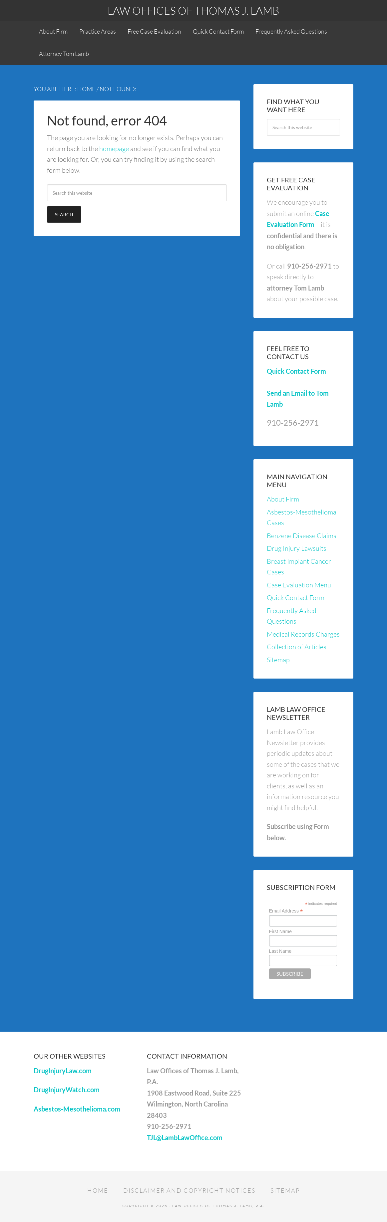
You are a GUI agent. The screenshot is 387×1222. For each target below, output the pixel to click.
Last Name (280, 951)
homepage (114, 148)
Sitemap (278, 660)
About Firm (283, 499)
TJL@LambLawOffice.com (184, 1137)
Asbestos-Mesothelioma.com (77, 1109)
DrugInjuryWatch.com (67, 1090)
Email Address (286, 911)
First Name (280, 931)
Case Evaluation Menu (299, 585)
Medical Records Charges (303, 634)
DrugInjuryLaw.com (63, 1071)
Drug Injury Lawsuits (296, 548)
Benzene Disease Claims (301, 535)
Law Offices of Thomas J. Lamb (193, 10)
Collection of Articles (296, 647)
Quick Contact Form (296, 371)
